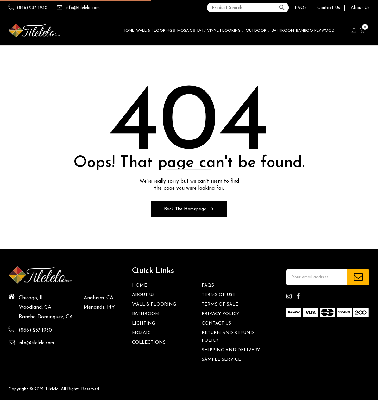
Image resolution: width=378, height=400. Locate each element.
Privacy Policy (220, 314)
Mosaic (141, 333)
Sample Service (221, 359)
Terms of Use (218, 295)
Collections (149, 342)
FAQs (300, 7)
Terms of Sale (220, 304)
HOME (139, 285)
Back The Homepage (186, 209)
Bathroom (146, 314)
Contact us (216, 323)
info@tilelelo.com (83, 7)
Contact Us (328, 7)
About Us (360, 7)
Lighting (143, 323)
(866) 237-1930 (28, 7)
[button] (363, 30)
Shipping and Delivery (231, 350)
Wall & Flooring (154, 304)
